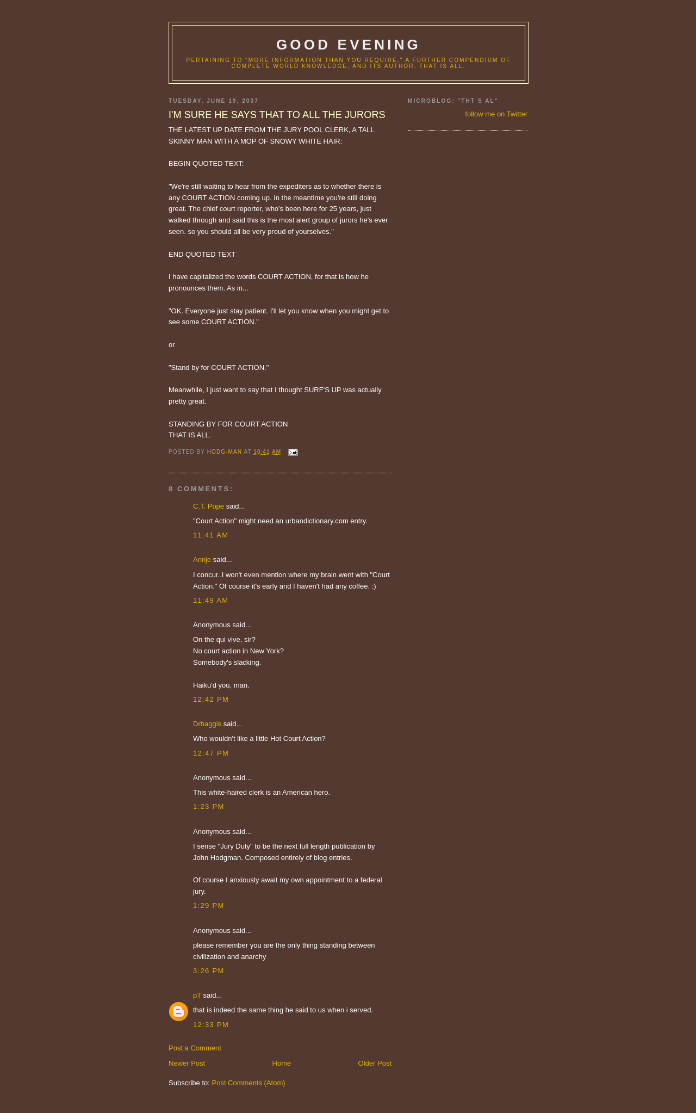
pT (197, 995)
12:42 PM (211, 699)
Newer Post (187, 1063)
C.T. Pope (208, 506)
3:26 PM (209, 971)
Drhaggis (207, 724)
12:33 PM (211, 1025)
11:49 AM (210, 600)
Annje (202, 559)
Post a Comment (195, 1048)
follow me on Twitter (496, 114)
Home (281, 1063)
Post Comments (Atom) (248, 1083)
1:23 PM (209, 806)
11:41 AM (210, 535)
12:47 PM (211, 753)
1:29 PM (209, 905)
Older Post (374, 1063)
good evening (348, 44)
